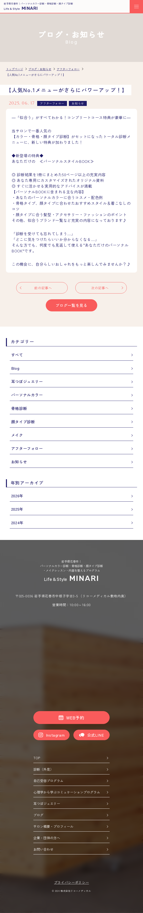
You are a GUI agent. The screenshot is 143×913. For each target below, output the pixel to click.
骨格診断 (19, 408)
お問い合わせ (70, 849)
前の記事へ (43, 287)
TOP (70, 757)
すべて (17, 355)
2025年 (17, 509)
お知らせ (19, 461)
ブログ (70, 815)
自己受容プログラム (70, 780)
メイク (17, 435)
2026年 (17, 496)
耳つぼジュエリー (27, 381)
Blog (15, 368)
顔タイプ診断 (23, 421)
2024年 (17, 522)
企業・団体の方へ (70, 837)
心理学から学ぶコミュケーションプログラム (70, 792)
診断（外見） (70, 769)
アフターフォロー (27, 448)
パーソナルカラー (27, 395)
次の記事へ (99, 287)
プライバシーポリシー (71, 882)
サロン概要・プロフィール (70, 826)
